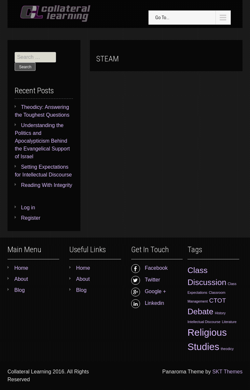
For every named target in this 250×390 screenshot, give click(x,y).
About (21, 279)
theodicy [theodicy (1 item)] (227, 349)
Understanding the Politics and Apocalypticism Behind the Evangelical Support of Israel (42, 141)
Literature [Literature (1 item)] (229, 322)
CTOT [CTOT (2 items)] (217, 300)
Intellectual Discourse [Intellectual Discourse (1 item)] (204, 322)
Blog (19, 290)
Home (21, 268)
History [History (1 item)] (220, 313)
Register (30, 218)
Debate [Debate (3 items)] (201, 311)
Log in (28, 207)
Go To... (162, 17)
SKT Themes (227, 371)
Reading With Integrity (46, 185)
